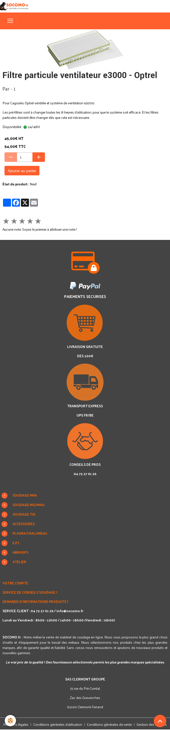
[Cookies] (10, 720)
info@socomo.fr (69, 611)
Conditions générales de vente (109, 724)
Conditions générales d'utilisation (57, 724)
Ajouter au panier (22, 170)
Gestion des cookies (152, 724)
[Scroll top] (160, 721)
